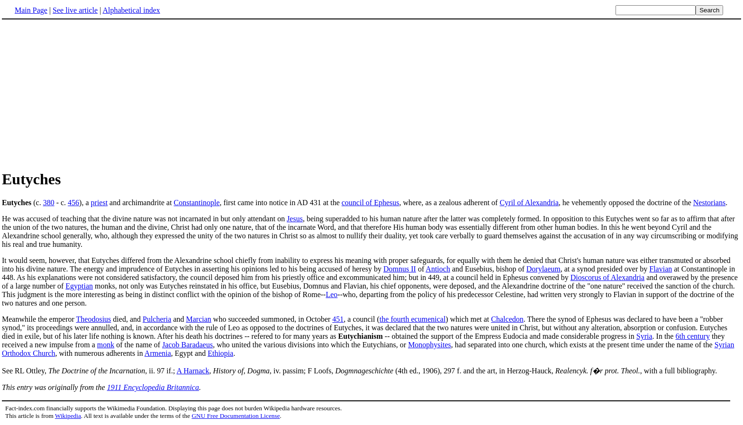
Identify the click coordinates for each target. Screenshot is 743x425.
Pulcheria (157, 319)
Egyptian (79, 286)
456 (73, 203)
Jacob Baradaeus (187, 345)
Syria (644, 336)
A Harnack (193, 371)
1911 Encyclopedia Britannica (153, 387)
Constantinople (197, 203)
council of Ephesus (370, 203)
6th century (692, 336)
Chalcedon (507, 319)
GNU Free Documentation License (235, 415)
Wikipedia (68, 415)
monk (105, 345)
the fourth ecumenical (413, 319)
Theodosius (93, 319)
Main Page (31, 10)
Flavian (660, 269)
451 (338, 319)
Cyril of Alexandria (528, 203)
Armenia (158, 353)
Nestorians (709, 203)
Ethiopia (220, 353)
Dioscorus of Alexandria (607, 277)
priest (99, 203)
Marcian (198, 319)
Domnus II (399, 269)
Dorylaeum (543, 269)
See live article (75, 10)
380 (48, 203)
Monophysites (429, 345)
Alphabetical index (131, 10)
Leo (331, 294)
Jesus (295, 219)
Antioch (438, 269)
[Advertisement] (81, 94)
